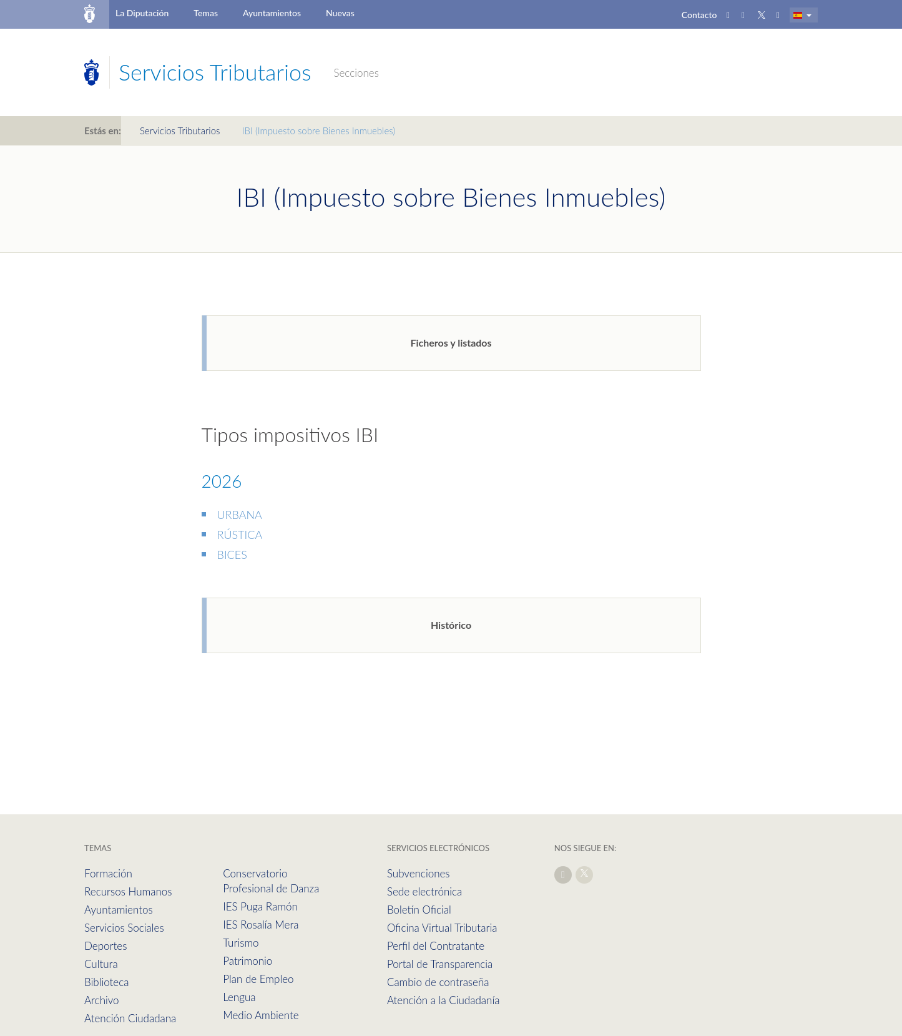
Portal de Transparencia (440, 963)
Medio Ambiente (260, 1015)
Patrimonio (247, 960)
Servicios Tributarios (180, 130)
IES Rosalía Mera (260, 924)
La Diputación (142, 12)
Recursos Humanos (128, 891)
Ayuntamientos (272, 12)
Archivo (101, 1000)
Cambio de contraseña (438, 982)
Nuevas (340, 12)
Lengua (239, 997)
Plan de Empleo (258, 978)
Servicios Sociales (124, 927)
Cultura (101, 963)
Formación (108, 873)
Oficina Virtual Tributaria (442, 927)
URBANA (239, 514)
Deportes (105, 945)
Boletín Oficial (419, 909)
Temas (206, 12)
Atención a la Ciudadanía (443, 1000)
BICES (232, 554)
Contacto (699, 14)
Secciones (355, 72)
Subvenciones (418, 873)
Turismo (240, 942)
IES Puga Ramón (260, 906)
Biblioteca (106, 982)
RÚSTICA (240, 534)
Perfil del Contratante (435, 945)
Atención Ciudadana (130, 1018)
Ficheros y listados (450, 342)
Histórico (451, 625)
